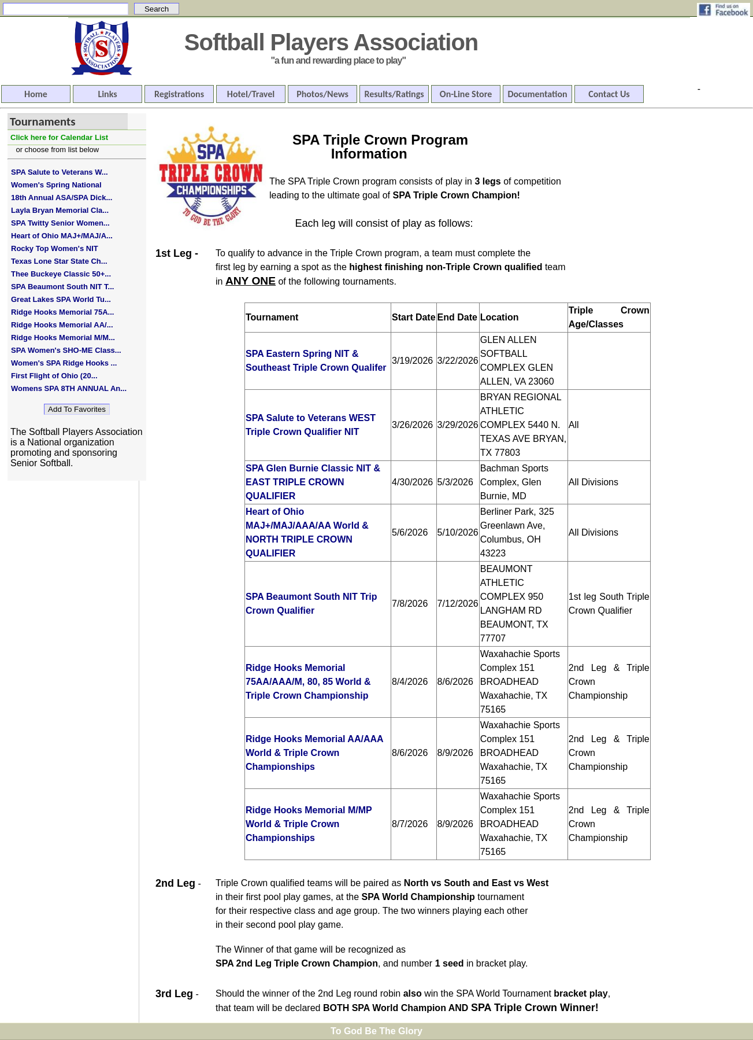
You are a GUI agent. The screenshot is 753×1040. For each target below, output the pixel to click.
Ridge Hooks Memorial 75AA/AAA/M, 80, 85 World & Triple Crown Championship (308, 681)
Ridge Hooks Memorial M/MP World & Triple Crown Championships (309, 824)
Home (35, 93)
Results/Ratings (394, 93)
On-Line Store (466, 93)
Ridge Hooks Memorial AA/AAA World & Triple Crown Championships (314, 753)
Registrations (179, 93)
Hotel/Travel (251, 93)
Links (107, 93)
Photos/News (322, 93)
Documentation (537, 93)
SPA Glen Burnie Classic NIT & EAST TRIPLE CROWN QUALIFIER (313, 482)
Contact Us (608, 93)
